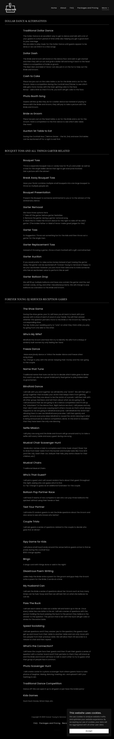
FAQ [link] (72, 8)
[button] (105, 8)
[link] (10, 7)
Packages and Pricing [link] (87, 8)
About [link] (63, 8)
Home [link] (54, 8)
